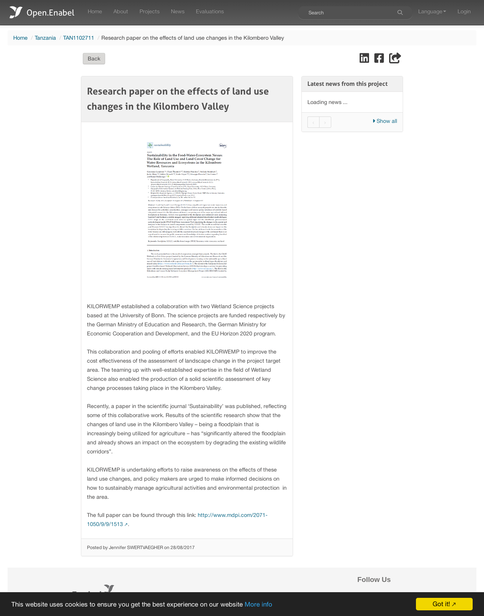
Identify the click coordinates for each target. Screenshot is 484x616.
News (178, 11)
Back (94, 59)
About (120, 11)
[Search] (400, 12)
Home (95, 11)
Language (432, 11)
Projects (150, 11)
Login (464, 11)
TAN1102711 (78, 37)
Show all (384, 121)
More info (258, 604)
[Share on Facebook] (379, 60)
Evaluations (210, 11)
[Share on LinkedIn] (365, 60)
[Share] (395, 60)
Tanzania (45, 37)
